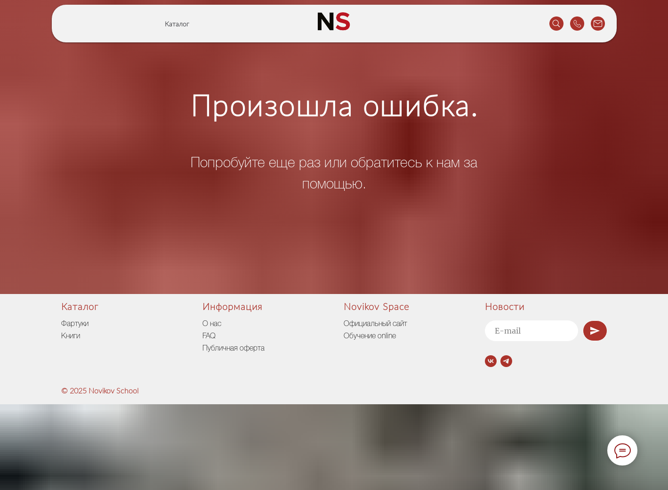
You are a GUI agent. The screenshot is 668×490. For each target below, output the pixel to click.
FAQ (209, 336)
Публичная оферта (233, 348)
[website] (556, 23)
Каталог (177, 24)
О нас (211, 324)
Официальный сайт (375, 324)
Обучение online (370, 336)
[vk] (491, 361)
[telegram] (506, 361)
